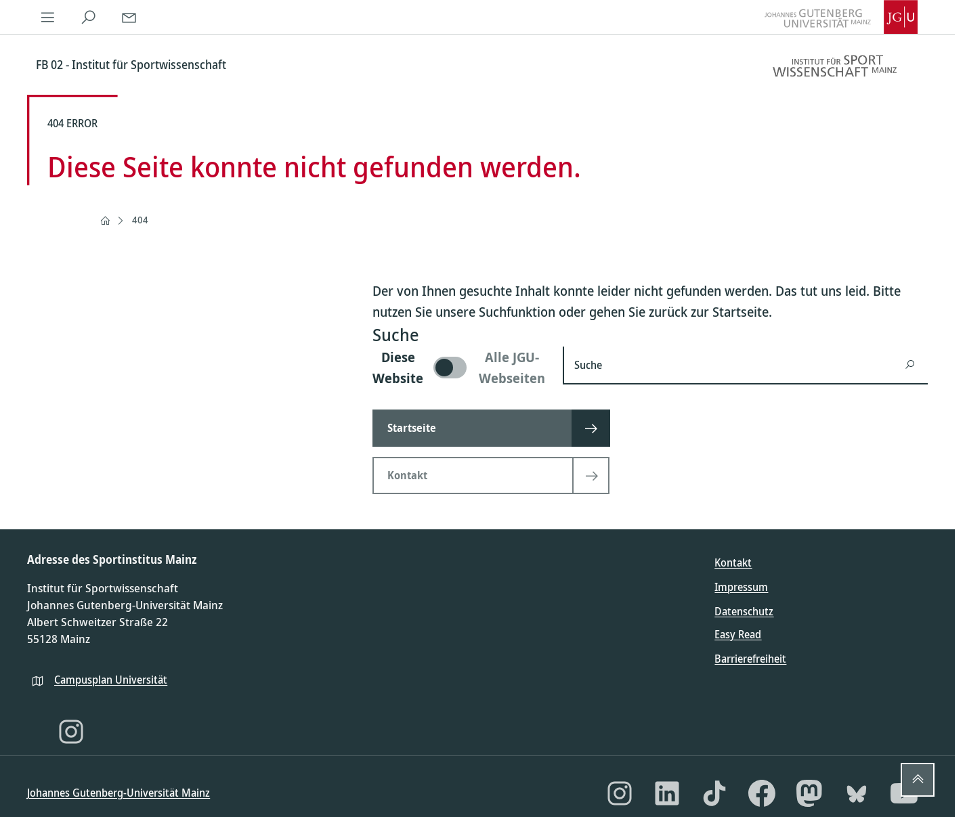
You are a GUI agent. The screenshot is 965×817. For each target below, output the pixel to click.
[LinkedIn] (667, 793)
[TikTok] (714, 793)
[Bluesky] (856, 793)
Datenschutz (743, 611)
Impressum (741, 586)
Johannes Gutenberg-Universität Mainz (118, 792)
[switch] (459, 368)
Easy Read (737, 634)
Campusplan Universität (110, 679)
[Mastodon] (809, 793)
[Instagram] (71, 731)
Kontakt (733, 562)
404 (140, 219)
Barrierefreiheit (750, 658)
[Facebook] (761, 793)
